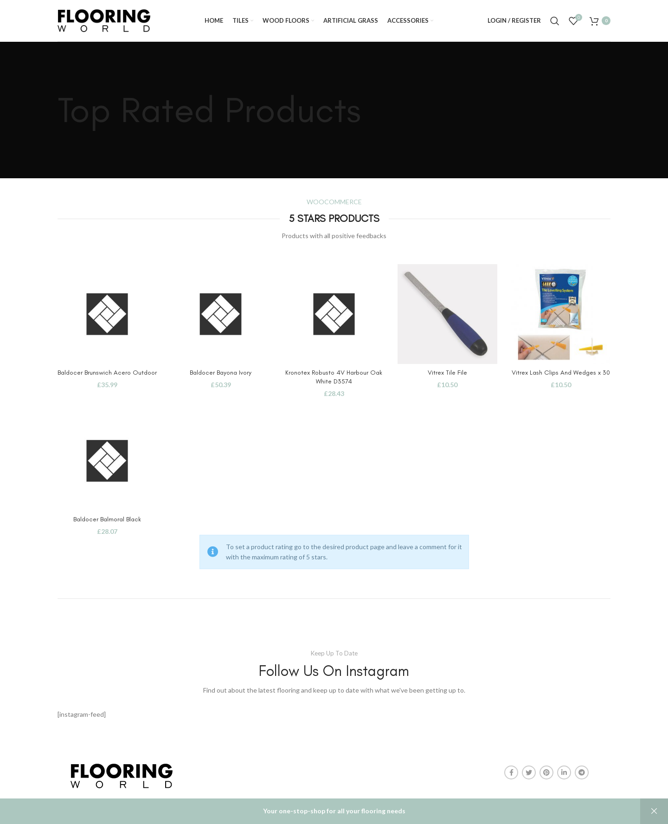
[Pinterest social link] (546, 772)
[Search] (555, 21)
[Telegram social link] (582, 772)
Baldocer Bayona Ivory (220, 372)
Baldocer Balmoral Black (107, 519)
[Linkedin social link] (564, 772)
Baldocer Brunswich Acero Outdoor (107, 372)
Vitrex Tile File (447, 372)
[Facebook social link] (511, 772)
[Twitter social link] (529, 772)
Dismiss (654, 811)
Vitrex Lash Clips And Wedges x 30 (561, 372)
